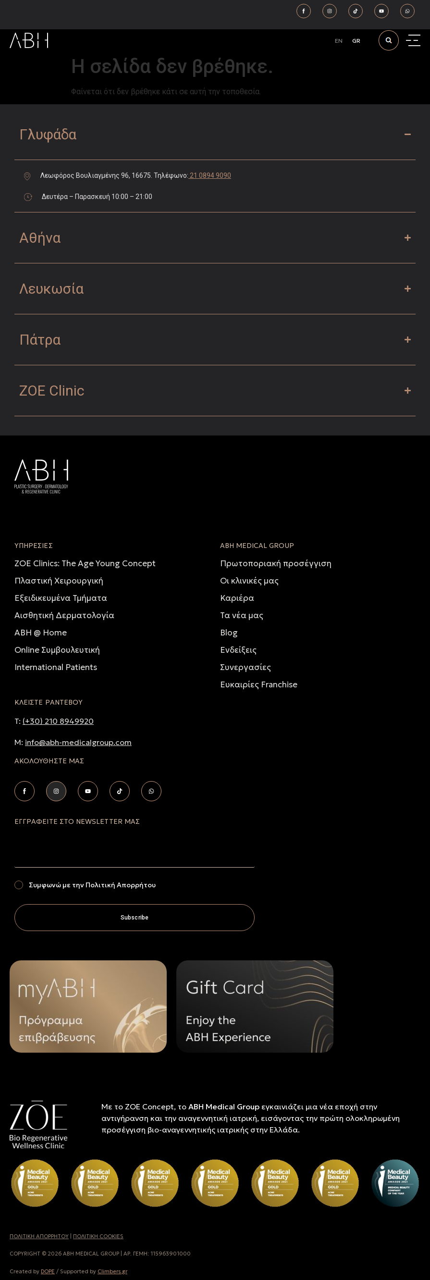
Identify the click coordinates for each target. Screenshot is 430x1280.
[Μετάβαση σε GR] (356, 41)
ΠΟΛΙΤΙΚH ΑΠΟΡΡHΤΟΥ (39, 1236)
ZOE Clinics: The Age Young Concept (85, 563)
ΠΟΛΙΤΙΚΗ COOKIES (98, 1236)
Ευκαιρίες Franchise (258, 684)
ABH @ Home (40, 632)
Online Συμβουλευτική (57, 650)
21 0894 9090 (209, 175)
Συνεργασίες (245, 667)
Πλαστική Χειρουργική (58, 580)
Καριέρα (237, 598)
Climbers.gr (112, 1271)
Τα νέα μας (241, 615)
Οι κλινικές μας (249, 580)
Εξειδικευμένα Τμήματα (60, 598)
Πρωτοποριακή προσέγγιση (276, 563)
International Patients (55, 667)
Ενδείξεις (238, 650)
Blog (229, 632)
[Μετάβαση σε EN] (338, 41)
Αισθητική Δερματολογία (64, 615)
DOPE (48, 1271)
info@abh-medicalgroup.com (78, 742)
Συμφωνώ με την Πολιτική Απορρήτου (92, 885)
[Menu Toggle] (414, 41)
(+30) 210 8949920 (58, 721)
